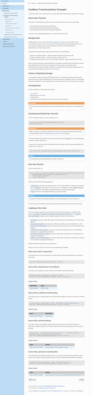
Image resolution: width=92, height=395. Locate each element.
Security (5, 41)
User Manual (5, 1)
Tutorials (3, 3)
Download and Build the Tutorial (12, 28)
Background (8, 21)
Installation (6, 8)
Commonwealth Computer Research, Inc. (53, 386)
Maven (37, 95)
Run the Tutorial (8, 30)
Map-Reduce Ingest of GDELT (11, 13)
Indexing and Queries (8, 44)
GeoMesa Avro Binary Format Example (13, 34)
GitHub (80, 391)
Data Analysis (6, 39)
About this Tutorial (9, 19)
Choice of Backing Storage (11, 23)
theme (44, 391)
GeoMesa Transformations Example (10, 16)
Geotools (56, 69)
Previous (32, 379)
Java (31, 93)
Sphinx (36, 391)
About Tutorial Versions (9, 46)
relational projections (54, 42)
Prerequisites (8, 25)
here (55, 243)
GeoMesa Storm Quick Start (10, 37)
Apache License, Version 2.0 (47, 388)
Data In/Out (5, 11)
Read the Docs (57, 391)
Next (81, 379)
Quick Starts (6, 6)
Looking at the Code (9, 32)
